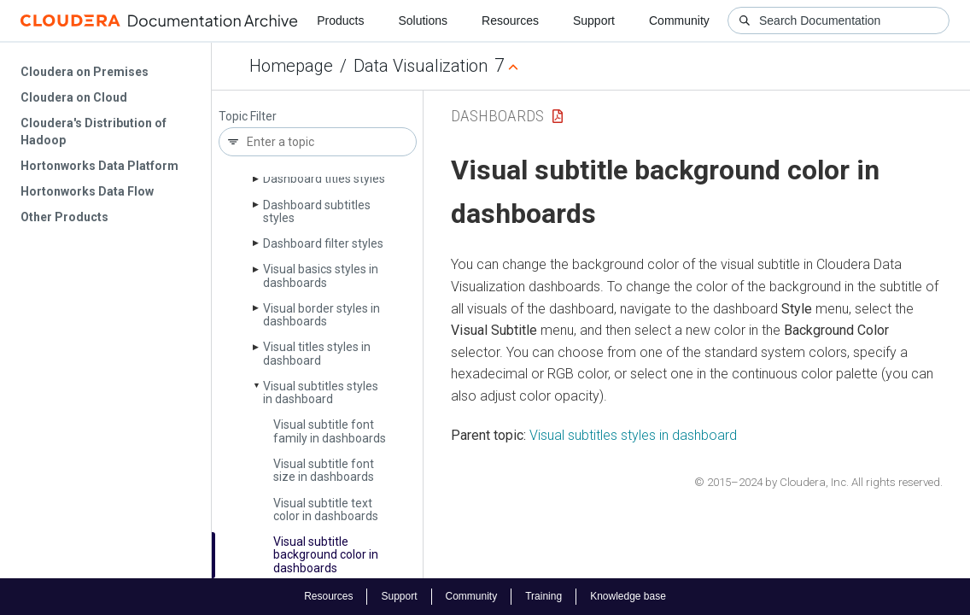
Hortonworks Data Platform (99, 166)
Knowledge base (628, 596)
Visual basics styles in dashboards (320, 275)
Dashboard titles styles (324, 178)
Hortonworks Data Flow (87, 191)
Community (679, 20)
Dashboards (497, 116)
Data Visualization (421, 66)
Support (594, 20)
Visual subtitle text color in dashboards (325, 509)
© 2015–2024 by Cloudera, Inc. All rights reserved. (818, 482)
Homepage (291, 66)
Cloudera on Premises (84, 72)
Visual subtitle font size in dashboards (323, 470)
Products (340, 20)
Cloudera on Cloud (73, 97)
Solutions (422, 20)
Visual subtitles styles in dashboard (320, 392)
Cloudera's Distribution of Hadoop (93, 131)
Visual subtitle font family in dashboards (329, 431)
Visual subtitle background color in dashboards (325, 555)
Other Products (64, 217)
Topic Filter (248, 116)
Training (543, 596)
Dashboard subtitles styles (317, 211)
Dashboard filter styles (323, 243)
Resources (510, 20)
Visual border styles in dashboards (321, 315)
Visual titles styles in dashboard (317, 353)
